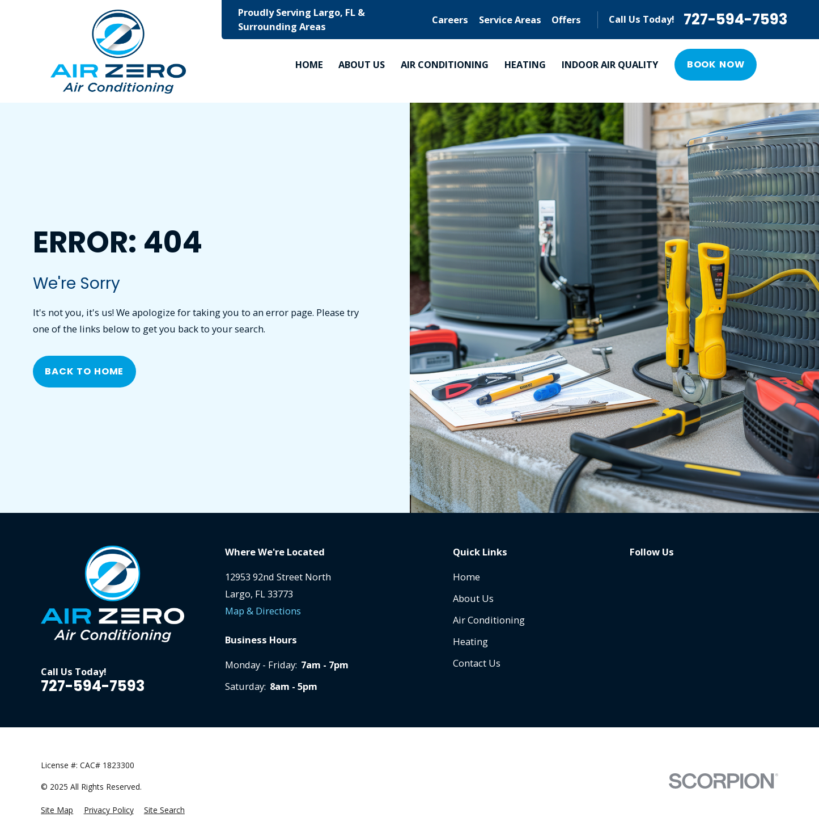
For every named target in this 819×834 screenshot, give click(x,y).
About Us (473, 598)
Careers (450, 19)
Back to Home (84, 371)
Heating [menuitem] (525, 64)
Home (466, 576)
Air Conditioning (489, 619)
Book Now (716, 64)
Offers (566, 19)
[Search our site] (781, 65)
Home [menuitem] (309, 64)
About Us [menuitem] (361, 64)
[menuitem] (57, 810)
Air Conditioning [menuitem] (445, 64)
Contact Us (476, 662)
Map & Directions (263, 610)
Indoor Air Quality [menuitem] (610, 64)
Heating (470, 641)
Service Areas (510, 19)
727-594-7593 (735, 19)
